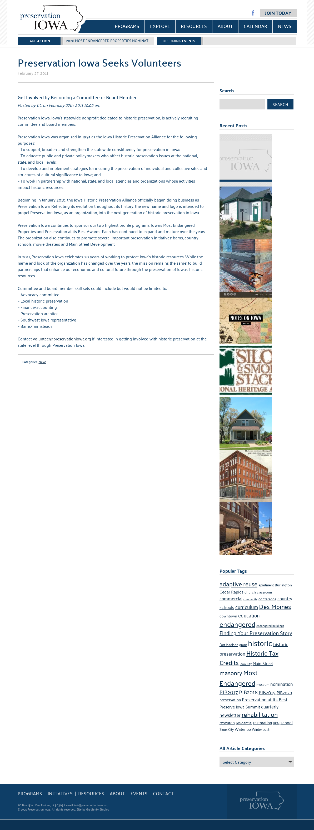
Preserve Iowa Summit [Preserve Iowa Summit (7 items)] (240, 706)
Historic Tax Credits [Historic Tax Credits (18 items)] (249, 657)
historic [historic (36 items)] (260, 643)
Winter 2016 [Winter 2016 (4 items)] (261, 729)
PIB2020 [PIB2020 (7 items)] (284, 692)
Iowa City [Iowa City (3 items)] (246, 663)
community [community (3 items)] (250, 599)
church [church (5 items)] (250, 591)
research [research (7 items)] (227, 722)
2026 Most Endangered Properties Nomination (110, 40)
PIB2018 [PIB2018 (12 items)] (248, 692)
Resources (194, 26)
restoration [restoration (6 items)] (262, 722)
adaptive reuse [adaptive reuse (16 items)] (238, 583)
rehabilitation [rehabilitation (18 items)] (260, 714)
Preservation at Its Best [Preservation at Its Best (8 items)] (264, 699)
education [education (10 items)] (249, 615)
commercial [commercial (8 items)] (231, 598)
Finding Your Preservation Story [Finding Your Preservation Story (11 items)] (256, 632)
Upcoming (179, 40)
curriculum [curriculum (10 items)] (246, 606)
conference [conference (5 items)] (267, 598)
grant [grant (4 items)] (243, 644)
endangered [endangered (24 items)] (237, 624)
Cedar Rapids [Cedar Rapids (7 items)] (231, 591)
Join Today (278, 13)
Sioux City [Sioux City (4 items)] (227, 729)
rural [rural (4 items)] (276, 722)
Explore (160, 26)
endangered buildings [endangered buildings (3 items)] (270, 625)
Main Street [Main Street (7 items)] (263, 663)
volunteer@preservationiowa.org (62, 338)
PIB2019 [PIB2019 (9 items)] (267, 692)
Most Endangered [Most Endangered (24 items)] (238, 677)
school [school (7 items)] (287, 722)
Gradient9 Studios (97, 809)
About (225, 26)
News (284, 26)
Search (280, 104)
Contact (163, 793)
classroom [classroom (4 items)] (264, 591)
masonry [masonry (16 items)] (231, 672)
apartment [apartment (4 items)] (266, 584)
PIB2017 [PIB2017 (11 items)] (229, 692)
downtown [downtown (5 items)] (228, 615)
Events (139, 793)
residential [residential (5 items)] (244, 722)
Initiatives (60, 793)
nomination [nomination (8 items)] (281, 684)
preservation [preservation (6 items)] (230, 699)
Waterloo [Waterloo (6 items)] (243, 729)
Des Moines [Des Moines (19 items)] (275, 606)
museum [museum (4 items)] (262, 684)
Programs (127, 26)
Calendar (255, 26)
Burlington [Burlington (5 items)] (283, 584)
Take (39, 40)
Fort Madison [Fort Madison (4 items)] (229, 644)
